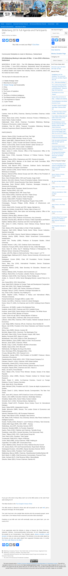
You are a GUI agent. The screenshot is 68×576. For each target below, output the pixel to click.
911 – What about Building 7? (59, 82)
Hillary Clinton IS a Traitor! (58, 186)
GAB (57, 24)
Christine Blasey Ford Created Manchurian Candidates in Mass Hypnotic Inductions (59, 218)
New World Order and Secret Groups (29, 551)
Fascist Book (51, 24)
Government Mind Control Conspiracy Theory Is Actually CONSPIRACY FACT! (59, 148)
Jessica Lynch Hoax (57, 199)
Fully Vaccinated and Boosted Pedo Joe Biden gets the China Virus (59, 142)
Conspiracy (12, 552)
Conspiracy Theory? (14, 551)
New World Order (25, 552)
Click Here (35, 44)
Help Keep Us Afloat (20, 26)
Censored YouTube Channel (20, 24)
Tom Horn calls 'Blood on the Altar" (12, 540)
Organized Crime (43, 551)
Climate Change (8, 85)
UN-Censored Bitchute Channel (38, 24)
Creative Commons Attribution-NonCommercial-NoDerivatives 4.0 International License (37, 563)
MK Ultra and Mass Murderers (59, 181)
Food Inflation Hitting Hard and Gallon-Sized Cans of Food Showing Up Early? (59, 117)
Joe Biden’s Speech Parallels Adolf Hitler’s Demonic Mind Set (59, 107)
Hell (44, 507)
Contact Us (9, 24)
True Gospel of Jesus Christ (24, 503)
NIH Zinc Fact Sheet (57, 211)
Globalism (17, 552)
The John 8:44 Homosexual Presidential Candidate (16, 557)
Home (2, 24)
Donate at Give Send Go (7, 26)
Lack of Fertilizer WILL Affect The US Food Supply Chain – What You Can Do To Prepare (59, 131)
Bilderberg (6, 551)
